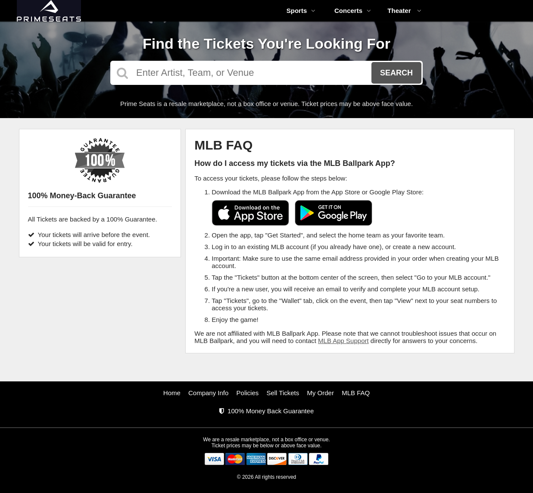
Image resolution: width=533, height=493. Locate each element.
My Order (320, 392)
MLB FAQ (356, 392)
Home (172, 392)
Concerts (352, 10)
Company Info (208, 392)
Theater (404, 10)
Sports (301, 10)
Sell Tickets (282, 392)
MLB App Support (343, 340)
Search (396, 73)
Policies (248, 392)
